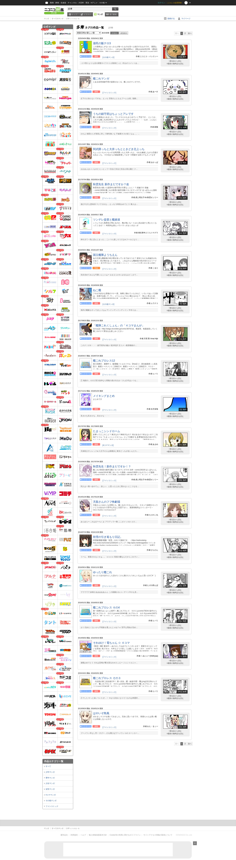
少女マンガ (50, 783)
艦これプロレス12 (104, 360)
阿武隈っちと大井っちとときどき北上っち (118, 149)
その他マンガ (51, 801)
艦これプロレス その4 (106, 607)
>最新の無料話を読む (175, 64)
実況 (87, 3)
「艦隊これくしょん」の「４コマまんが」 (118, 325)
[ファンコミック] (109, 93)
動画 (52, 3)
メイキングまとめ (104, 395)
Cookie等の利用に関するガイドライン (125, 835)
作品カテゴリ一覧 (53, 761)
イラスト (87, 14)
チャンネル (72, 3)
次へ (190, 33)
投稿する (171, 18)
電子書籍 (112, 14)
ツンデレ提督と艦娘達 (106, 219)
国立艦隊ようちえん (105, 254)
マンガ (100, 14)
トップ (74, 14)
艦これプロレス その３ (107, 678)
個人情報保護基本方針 (98, 835)
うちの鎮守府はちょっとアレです (113, 113)
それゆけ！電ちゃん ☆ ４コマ (111, 642)
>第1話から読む (175, 61)
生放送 (63, 3)
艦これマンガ (101, 78)
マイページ (185, 18)
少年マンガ (50, 772)
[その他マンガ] (108, 57)
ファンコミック (52, 806)
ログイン (161, 3)
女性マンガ (50, 789)
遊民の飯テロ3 (102, 43)
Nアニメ (94, 3)
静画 (57, 3)
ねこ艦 (97, 290)
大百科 (81, 3)
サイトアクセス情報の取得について (157, 835)
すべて (48, 766)
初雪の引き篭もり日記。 (108, 536)
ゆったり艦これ (102, 572)
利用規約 (74, 835)
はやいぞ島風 (101, 713)
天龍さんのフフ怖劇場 (106, 501)
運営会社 (64, 835)
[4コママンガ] (107, 445)
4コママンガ (51, 795)
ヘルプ (83, 835)
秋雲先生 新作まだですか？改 (111, 184)
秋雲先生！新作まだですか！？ (112, 466)
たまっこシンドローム (106, 431)
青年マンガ (50, 778)
